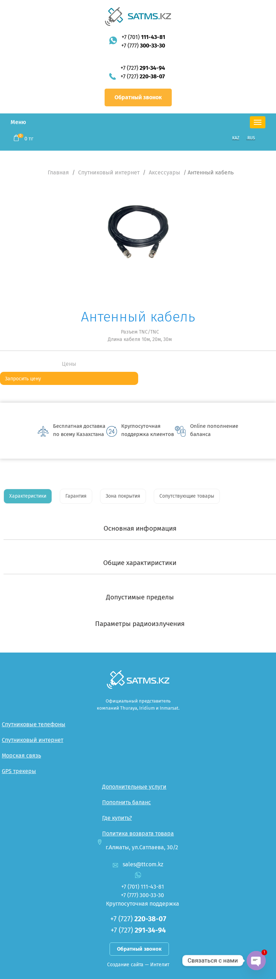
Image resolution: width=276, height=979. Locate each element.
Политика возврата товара (138, 833)
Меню (18, 122)
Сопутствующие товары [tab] (186, 496)
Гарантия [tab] (76, 496)
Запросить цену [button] (23, 379)
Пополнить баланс (126, 802)
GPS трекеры (19, 771)
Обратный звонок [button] (138, 97)
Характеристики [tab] (27, 496)
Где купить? (117, 818)
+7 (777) (143, 45)
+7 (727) (143, 68)
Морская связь (21, 755)
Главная (58, 172)
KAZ (235, 137)
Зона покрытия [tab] (123, 496)
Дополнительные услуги (134, 786)
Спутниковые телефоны (33, 724)
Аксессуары (164, 172)
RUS (251, 137)
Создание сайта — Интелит (138, 965)
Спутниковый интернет (109, 172)
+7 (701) (143, 37)
